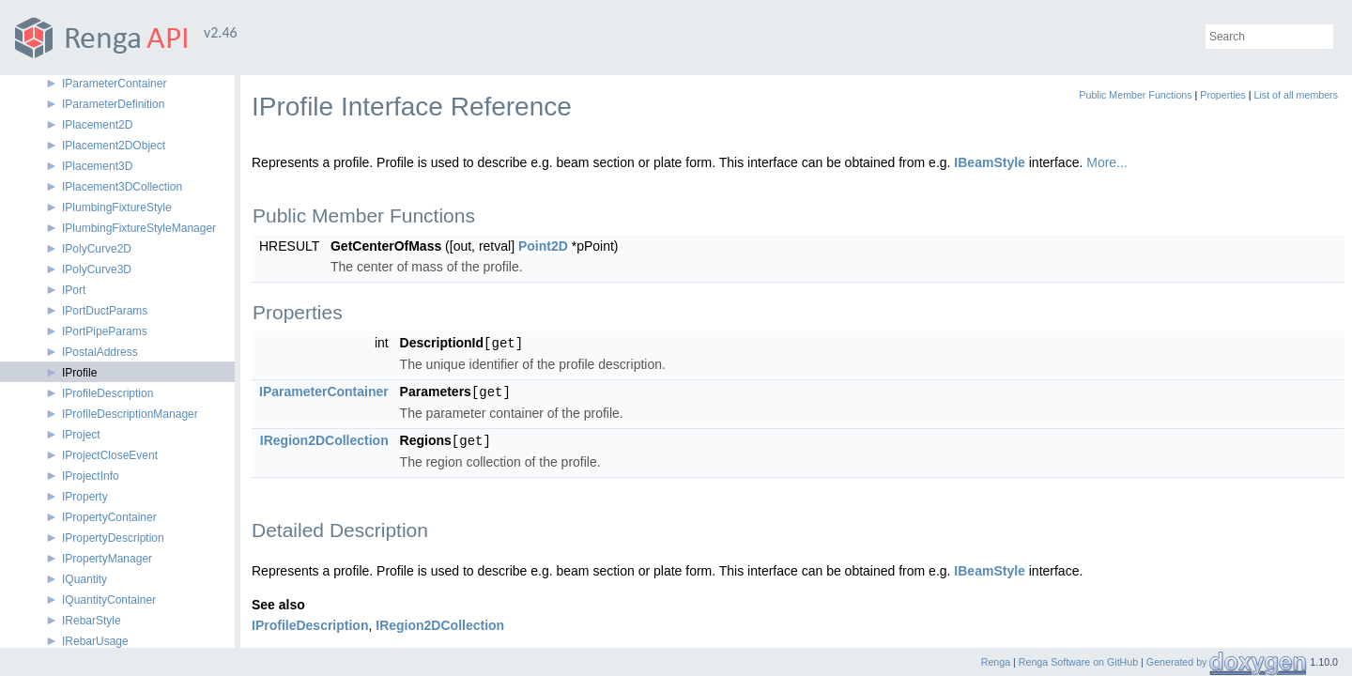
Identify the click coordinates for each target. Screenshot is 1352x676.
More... (1107, 162)
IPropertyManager (107, 558)
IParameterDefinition (113, 104)
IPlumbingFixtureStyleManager (139, 228)
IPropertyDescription (113, 538)
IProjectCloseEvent (110, 455)
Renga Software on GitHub (1078, 662)
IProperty (85, 496)
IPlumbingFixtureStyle (117, 207)
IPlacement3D (97, 166)
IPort (73, 290)
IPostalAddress (100, 352)
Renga (995, 662)
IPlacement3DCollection (122, 186)
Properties (1223, 94)
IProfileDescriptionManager (130, 414)
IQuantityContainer (109, 600)
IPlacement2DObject (113, 145)
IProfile (79, 372)
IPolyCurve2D (96, 248)
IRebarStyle (91, 620)
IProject (81, 434)
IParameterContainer (114, 83)
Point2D (543, 246)
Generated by (1178, 662)
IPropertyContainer (109, 517)
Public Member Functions (1135, 94)
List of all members (1296, 94)
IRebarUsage (95, 641)
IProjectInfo (90, 476)
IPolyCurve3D (96, 269)
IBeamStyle (989, 162)
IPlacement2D (97, 124)
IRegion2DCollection (324, 438)
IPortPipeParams (104, 331)
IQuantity (84, 579)
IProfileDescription (107, 393)
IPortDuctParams (104, 310)
